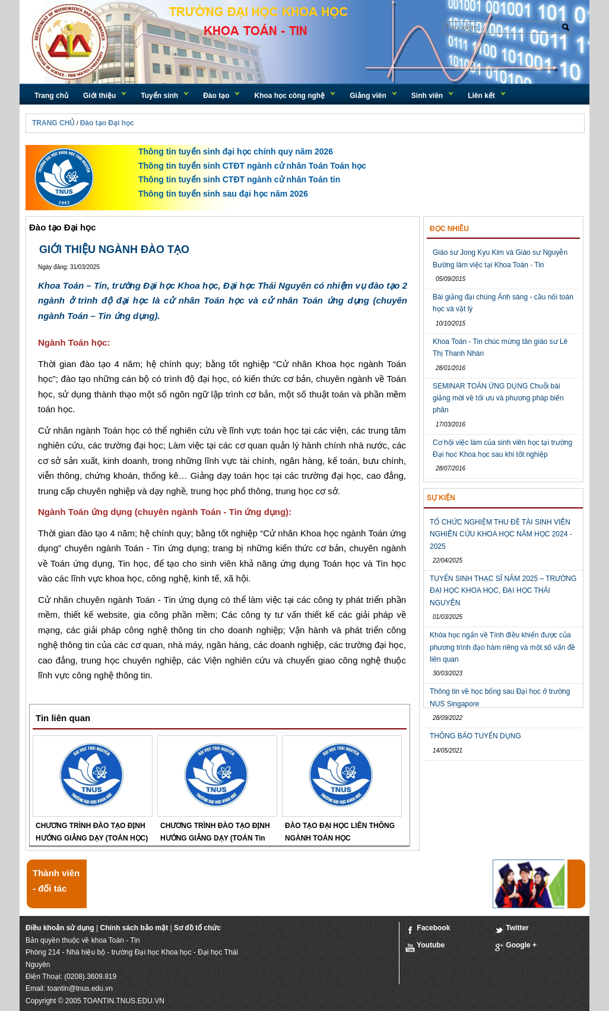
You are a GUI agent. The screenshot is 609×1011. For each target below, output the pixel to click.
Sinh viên (427, 95)
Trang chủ (51, 95)
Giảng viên (368, 95)
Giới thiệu (99, 95)
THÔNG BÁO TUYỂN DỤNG (475, 736)
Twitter (511, 929)
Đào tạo (216, 95)
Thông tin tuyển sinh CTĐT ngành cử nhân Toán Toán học (252, 165)
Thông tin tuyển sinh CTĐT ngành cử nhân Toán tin (239, 179)
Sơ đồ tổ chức (197, 928)
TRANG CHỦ (53, 123)
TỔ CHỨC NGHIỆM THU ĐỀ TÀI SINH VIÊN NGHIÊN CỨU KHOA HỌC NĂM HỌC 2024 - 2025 (501, 534)
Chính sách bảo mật (134, 928)
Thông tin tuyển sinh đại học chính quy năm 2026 (235, 151)
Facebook (427, 929)
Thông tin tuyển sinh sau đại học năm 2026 (223, 193)
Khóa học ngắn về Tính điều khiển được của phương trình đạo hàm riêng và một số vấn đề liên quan (502, 647)
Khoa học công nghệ (289, 95)
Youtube (425, 946)
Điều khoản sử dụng (60, 928)
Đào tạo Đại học (107, 123)
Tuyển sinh (159, 95)
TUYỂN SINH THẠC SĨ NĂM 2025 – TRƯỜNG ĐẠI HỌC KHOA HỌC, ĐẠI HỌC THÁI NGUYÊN (503, 590)
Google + (515, 946)
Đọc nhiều (449, 229)
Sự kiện (441, 498)
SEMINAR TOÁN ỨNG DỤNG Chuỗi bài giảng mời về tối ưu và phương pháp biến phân (498, 398)
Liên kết (481, 95)
